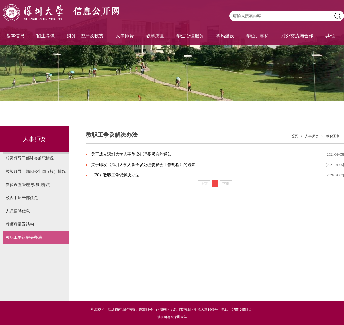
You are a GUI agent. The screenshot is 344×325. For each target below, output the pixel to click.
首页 (294, 136)
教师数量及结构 (20, 224)
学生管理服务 (190, 35)
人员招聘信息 (18, 211)
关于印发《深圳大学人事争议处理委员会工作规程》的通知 (143, 164)
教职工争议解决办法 (24, 237)
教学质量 (155, 35)
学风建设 (225, 35)
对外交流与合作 (297, 35)
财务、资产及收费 (85, 35)
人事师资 (125, 35)
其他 (330, 35)
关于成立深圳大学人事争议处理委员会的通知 (131, 154)
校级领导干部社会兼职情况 (30, 158)
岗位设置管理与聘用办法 (28, 185)
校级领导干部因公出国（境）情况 (36, 171)
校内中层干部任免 (22, 198)
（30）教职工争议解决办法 (115, 175)
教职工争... (334, 136)
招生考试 (45, 35)
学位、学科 (257, 35)
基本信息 (15, 35)
